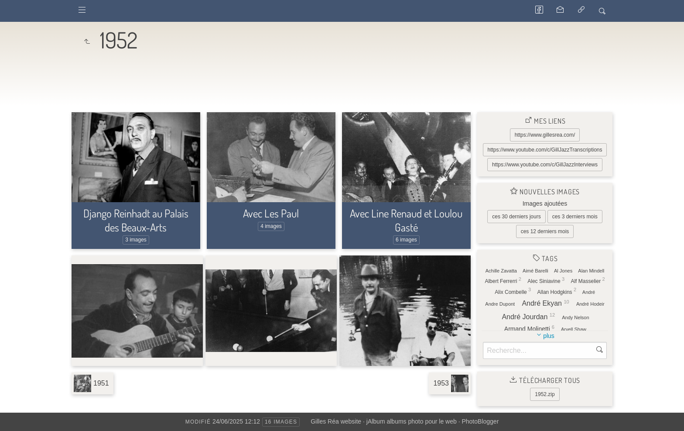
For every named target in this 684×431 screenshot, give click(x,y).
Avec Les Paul (271, 213)
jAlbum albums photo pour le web (411, 421)
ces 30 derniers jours (516, 217)
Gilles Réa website (336, 421)
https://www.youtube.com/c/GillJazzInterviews (545, 165)
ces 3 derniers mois (575, 217)
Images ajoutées (545, 203)
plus (548, 335)
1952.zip (544, 394)
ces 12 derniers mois (545, 231)
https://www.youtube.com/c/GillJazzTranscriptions (545, 150)
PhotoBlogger (480, 421)
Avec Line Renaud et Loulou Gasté (406, 220)
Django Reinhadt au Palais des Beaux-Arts (135, 220)
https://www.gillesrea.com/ (545, 135)
